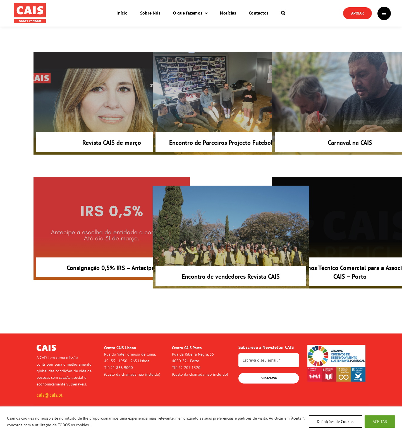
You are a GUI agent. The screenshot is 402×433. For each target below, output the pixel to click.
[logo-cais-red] (30, 6)
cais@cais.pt (50, 395)
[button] (283, 13)
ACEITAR (380, 421)
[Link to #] (384, 13)
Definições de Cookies (335, 421)
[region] (201, 419)
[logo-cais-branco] (46, 347)
